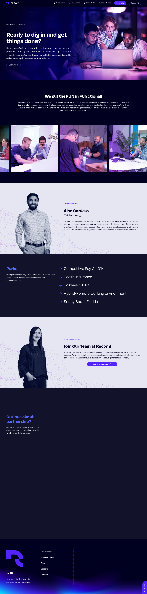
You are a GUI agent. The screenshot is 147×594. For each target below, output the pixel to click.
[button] (59, 3)
